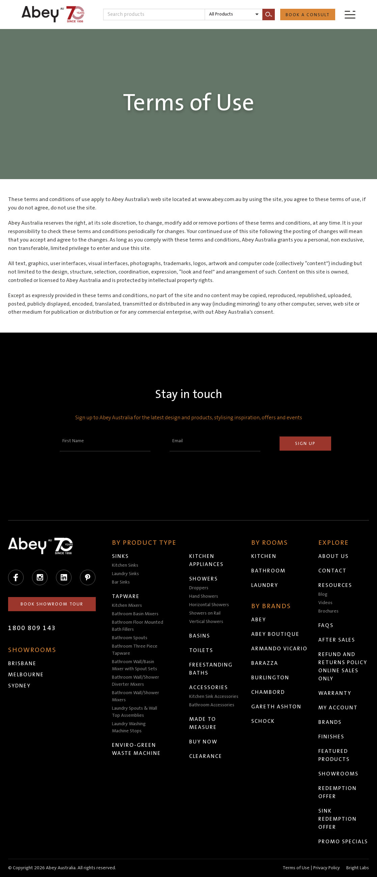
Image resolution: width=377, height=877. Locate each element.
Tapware (126, 596)
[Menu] (350, 14)
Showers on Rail (205, 613)
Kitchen (264, 556)
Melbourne (26, 675)
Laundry (264, 585)
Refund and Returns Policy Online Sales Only (342, 666)
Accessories (208, 687)
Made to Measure (203, 723)
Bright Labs (357, 868)
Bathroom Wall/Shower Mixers (135, 696)
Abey (258, 620)
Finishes (331, 737)
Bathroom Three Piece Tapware (134, 650)
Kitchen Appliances (206, 560)
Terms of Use (296, 868)
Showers (203, 579)
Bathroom (268, 571)
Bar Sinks (121, 582)
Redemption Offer (337, 792)
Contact (332, 571)
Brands (330, 722)
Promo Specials (343, 842)
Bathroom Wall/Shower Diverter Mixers (135, 681)
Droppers (198, 588)
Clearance (205, 756)
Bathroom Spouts (129, 638)
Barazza (264, 663)
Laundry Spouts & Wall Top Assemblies (134, 712)
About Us (333, 556)
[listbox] (233, 14)
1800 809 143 (32, 628)
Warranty (334, 693)
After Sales (336, 640)
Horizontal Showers (209, 604)
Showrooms (338, 774)
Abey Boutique (275, 634)
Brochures (328, 611)
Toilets (201, 650)
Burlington (270, 678)
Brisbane (22, 663)
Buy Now (203, 742)
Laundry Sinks (125, 573)
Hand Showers (203, 596)
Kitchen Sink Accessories (213, 696)
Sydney (19, 686)
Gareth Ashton (276, 707)
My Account (338, 708)
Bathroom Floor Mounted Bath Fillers (137, 626)
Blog (322, 594)
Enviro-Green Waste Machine (136, 749)
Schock (263, 721)
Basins (199, 636)
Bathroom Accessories (211, 705)
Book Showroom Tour (52, 604)
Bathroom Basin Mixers (135, 614)
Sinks (120, 556)
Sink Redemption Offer (337, 819)
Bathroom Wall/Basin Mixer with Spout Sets (134, 665)
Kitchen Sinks (125, 565)
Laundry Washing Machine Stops (129, 727)
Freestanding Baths (211, 669)
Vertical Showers (206, 621)
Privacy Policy (326, 868)
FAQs (326, 625)
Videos (325, 602)
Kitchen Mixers (127, 605)
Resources (335, 585)
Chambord (268, 692)
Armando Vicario (279, 649)
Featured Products (334, 755)
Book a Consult (308, 14)
